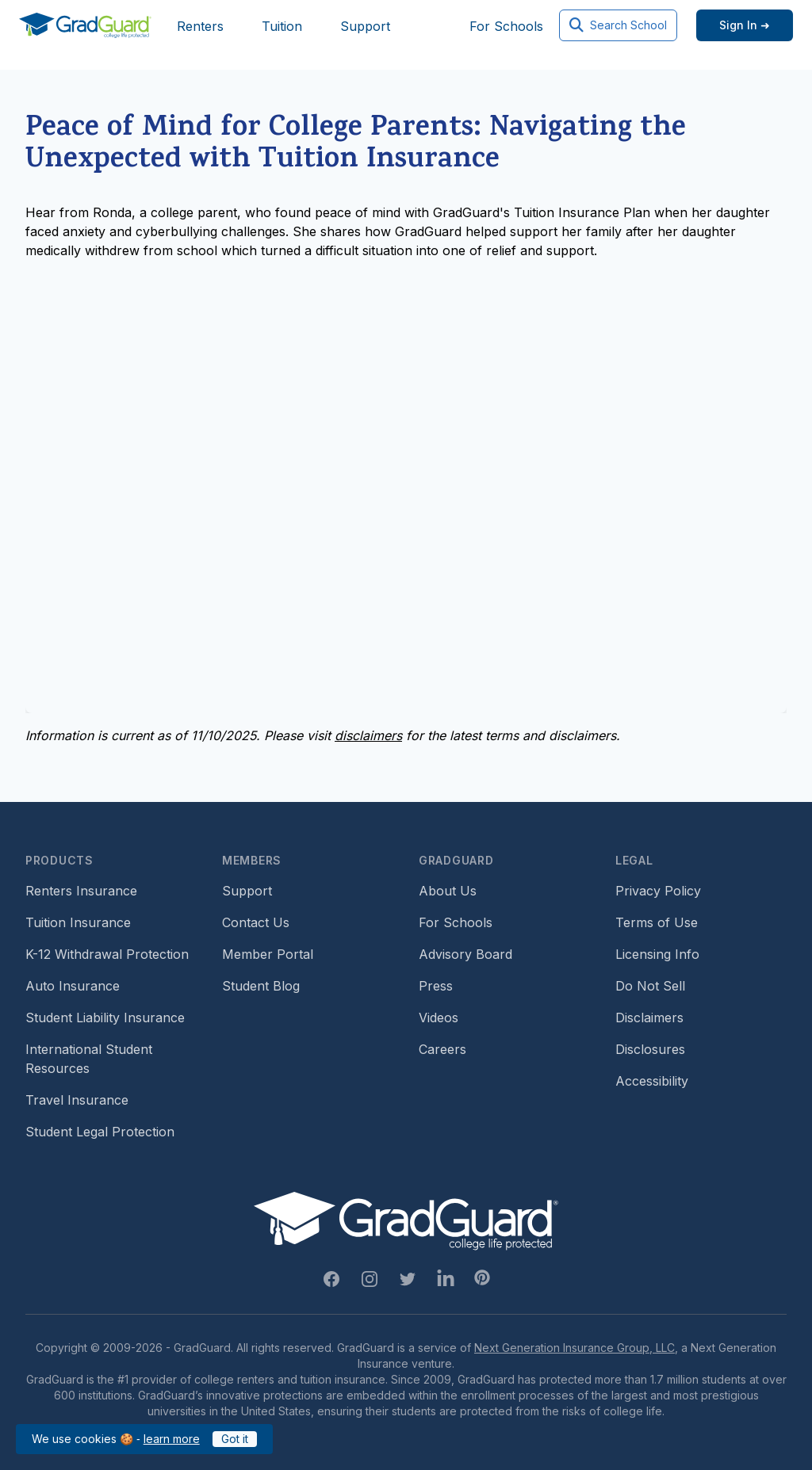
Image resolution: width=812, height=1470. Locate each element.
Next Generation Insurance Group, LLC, (576, 1347)
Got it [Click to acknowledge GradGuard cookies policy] (234, 1438)
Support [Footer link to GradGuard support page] (247, 891)
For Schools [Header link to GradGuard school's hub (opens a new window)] (506, 26)
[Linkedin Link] (445, 1279)
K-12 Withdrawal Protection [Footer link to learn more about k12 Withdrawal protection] (107, 954)
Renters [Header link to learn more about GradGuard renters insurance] (200, 26)
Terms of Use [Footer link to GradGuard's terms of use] (656, 922)
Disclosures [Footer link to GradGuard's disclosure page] (650, 1049)
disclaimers (368, 735)
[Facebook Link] (331, 1279)
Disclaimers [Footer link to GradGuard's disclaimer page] (649, 1017)
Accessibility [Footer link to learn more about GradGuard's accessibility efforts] (651, 1081)
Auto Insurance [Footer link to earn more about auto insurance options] (72, 986)
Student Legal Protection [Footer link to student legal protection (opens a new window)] (99, 1132)
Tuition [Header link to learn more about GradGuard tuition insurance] (282, 26)
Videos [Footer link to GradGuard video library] (438, 1017)
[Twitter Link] (407, 1279)
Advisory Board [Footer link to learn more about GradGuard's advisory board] (465, 954)
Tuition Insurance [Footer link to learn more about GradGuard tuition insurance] (78, 922)
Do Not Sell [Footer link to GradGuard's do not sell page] (650, 986)
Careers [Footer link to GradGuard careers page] (442, 1049)
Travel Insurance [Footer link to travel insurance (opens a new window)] (76, 1100)
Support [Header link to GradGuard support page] (365, 26)
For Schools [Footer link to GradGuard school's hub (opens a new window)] (455, 922)
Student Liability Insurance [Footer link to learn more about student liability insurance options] (105, 1017)
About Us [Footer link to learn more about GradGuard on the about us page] (448, 891)
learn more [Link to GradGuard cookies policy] (172, 1438)
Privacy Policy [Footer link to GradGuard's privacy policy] (658, 891)
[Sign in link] (744, 25)
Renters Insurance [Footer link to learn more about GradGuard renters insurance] (81, 891)
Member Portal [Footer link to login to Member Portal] (267, 954)
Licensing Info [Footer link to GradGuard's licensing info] (657, 954)
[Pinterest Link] (482, 1277)
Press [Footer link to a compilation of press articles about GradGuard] (436, 986)
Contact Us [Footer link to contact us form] (255, 922)
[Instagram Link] (369, 1279)
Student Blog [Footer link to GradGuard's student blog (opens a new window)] (261, 986)
